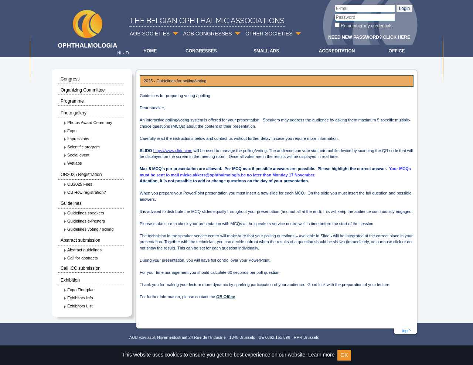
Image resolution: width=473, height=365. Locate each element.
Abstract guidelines (83, 250)
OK (344, 355)
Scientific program (82, 147)
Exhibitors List (78, 306)
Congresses (201, 51)
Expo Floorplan (79, 289)
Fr (127, 53)
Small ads (266, 51)
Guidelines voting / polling (88, 229)
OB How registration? (85, 192)
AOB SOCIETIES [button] (150, 34)
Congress (70, 79)
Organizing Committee (83, 90)
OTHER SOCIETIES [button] (269, 34)
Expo (70, 130)
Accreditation (337, 51)
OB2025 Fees (78, 184)
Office (397, 51)
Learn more (321, 355)
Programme (72, 101)
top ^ (406, 330)
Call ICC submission (81, 268)
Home (150, 51)
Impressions (76, 139)
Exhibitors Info (78, 298)
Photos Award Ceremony (88, 122)
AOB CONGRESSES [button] (207, 34)
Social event (76, 155)
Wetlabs (73, 163)
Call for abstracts (81, 258)
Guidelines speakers (84, 213)
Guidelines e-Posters (84, 221)
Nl (118, 53)
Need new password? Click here (369, 37)
